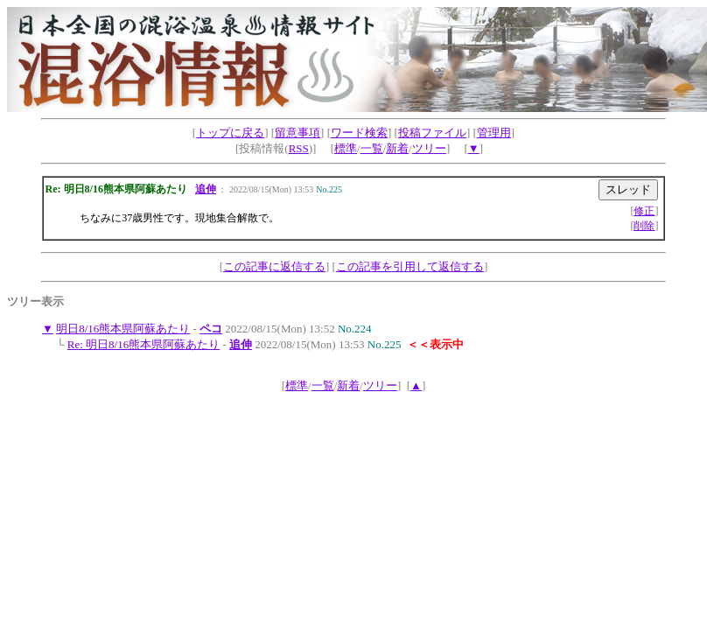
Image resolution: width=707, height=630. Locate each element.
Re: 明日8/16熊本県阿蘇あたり (143, 344)
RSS (299, 148)
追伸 (205, 189)
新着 (397, 148)
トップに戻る (230, 132)
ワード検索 (359, 132)
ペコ (211, 328)
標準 (345, 148)
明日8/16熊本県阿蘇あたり (123, 328)
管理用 (494, 132)
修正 (644, 211)
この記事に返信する (274, 266)
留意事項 (297, 132)
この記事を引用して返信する (410, 266)
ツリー (429, 148)
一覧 (371, 148)
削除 (644, 226)
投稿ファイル (432, 132)
